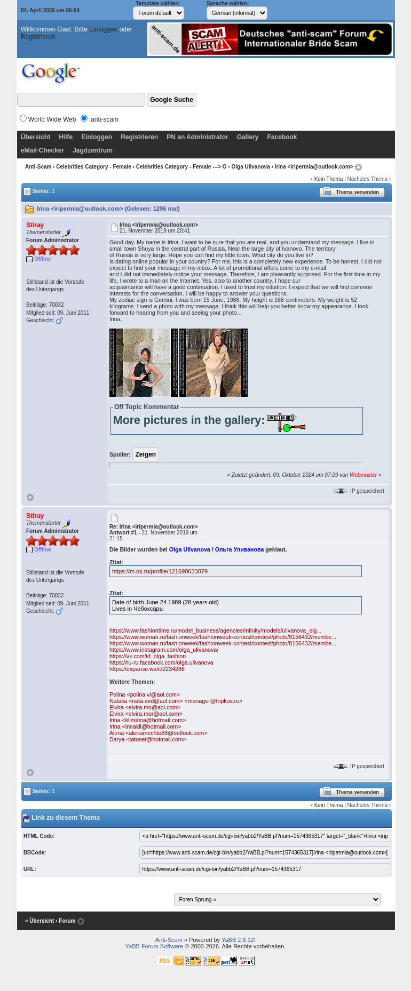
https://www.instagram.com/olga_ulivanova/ (163, 649)
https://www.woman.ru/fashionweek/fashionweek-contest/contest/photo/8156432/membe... (222, 637)
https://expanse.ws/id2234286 (147, 669)
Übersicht (35, 137)
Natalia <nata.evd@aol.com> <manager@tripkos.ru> (176, 701)
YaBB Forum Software (154, 946)
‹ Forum (65, 921)
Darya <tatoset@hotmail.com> (147, 739)
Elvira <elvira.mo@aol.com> (144, 707)
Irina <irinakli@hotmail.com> (145, 726)
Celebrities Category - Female (93, 167)
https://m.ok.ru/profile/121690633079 (160, 571)
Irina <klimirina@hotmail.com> (147, 720)
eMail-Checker (42, 150)
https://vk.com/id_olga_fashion (147, 656)
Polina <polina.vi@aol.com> (144, 694)
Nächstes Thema (367, 179)
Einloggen (103, 29)
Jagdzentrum (93, 150)
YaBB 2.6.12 (238, 940)
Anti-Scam (38, 167)
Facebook (282, 137)
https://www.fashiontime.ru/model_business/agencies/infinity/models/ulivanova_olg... (215, 630)
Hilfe (66, 137)
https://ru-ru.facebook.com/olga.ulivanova (161, 662)
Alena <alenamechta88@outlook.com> (158, 733)
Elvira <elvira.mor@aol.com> (146, 713)
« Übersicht (39, 921)
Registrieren (38, 37)
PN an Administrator (197, 137)
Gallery (248, 137)
